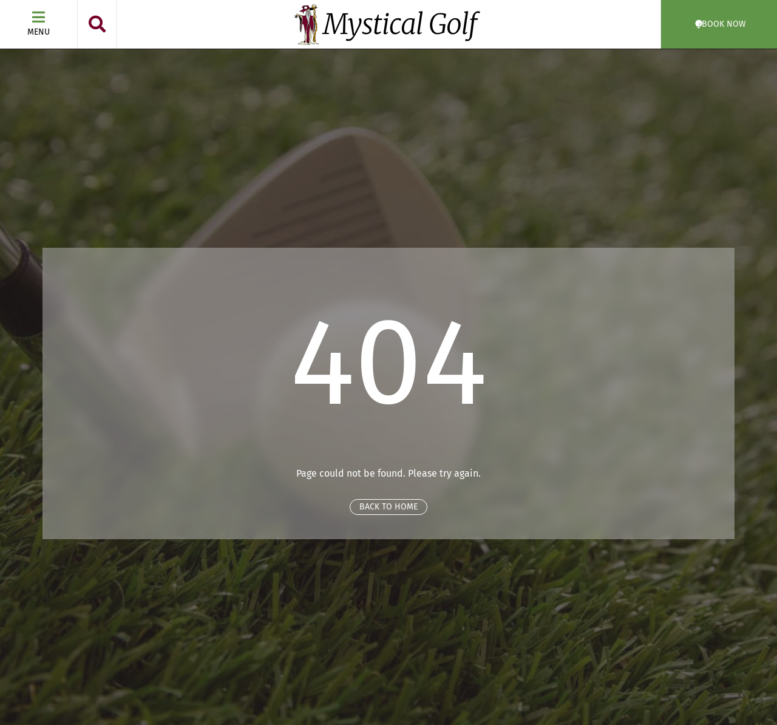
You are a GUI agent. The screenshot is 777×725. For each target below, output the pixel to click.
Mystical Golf (400, 24)
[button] (97, 24)
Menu (38, 32)
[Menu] (39, 17)
